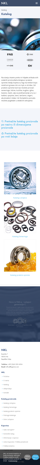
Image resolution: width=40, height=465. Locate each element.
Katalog (6, 384)
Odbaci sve (27, 457)
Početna (6, 376)
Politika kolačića (8, 446)
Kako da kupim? (8, 430)
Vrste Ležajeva (8, 419)
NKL (4, 3)
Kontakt (6, 392)
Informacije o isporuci (10, 438)
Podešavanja (12, 461)
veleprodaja (7, 388)
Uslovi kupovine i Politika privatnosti (15, 442)
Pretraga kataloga (9, 415)
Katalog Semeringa (20, 236)
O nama (6, 380)
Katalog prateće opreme (20, 275)
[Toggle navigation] (36, 3)
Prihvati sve (35, 457)
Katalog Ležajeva (20, 198)
